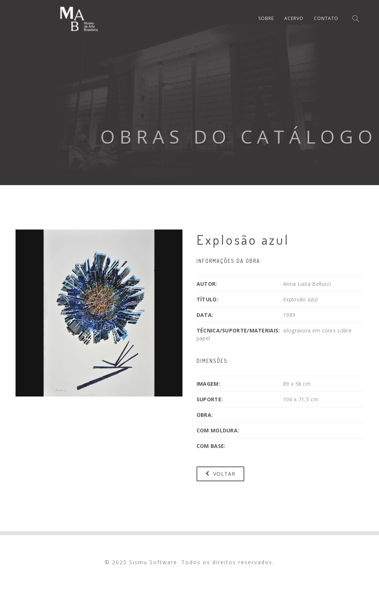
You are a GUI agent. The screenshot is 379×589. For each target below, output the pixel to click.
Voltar (220, 473)
